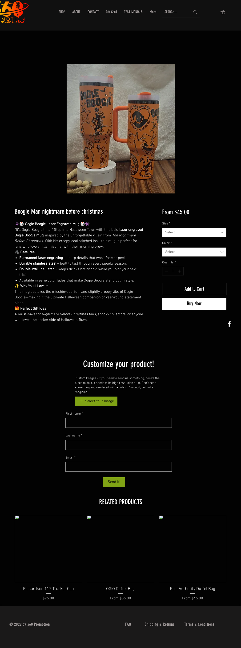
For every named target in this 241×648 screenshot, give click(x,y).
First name (74, 414)
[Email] (117, 466)
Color (167, 243)
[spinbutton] (173, 271)
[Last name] (117, 445)
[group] (120, 558)
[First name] (117, 423)
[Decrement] (166, 271)
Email (70, 457)
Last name (73, 435)
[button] (226, 12)
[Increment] (180, 271)
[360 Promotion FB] (229, 324)
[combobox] (194, 232)
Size (166, 224)
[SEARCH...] (174, 12)
